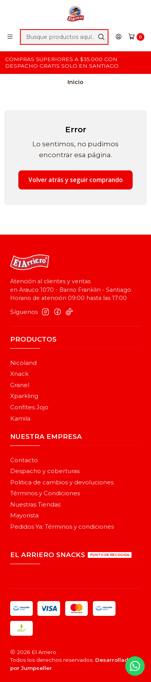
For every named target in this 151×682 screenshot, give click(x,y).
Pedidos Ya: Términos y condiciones (62, 526)
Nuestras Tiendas (35, 504)
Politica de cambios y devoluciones (62, 482)
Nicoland (23, 362)
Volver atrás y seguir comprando (75, 180)
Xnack (19, 373)
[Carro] (136, 37)
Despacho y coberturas (45, 471)
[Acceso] (119, 37)
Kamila (20, 418)
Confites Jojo (29, 407)
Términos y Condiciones (45, 493)
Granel (19, 385)
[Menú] (10, 37)
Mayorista (24, 515)
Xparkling (24, 396)
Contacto (24, 460)
